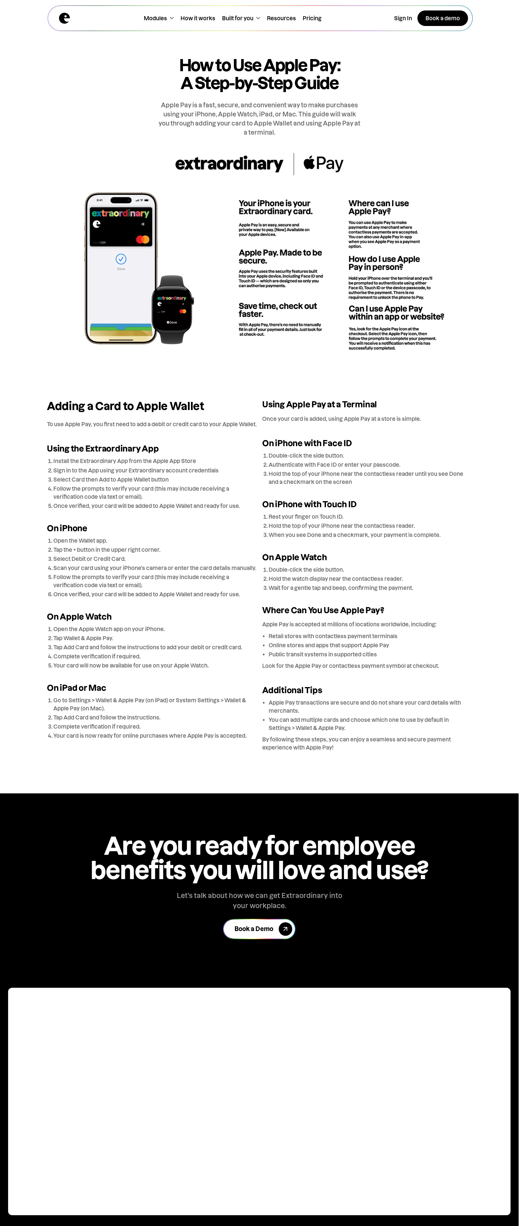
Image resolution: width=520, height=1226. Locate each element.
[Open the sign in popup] (403, 18)
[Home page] (64, 18)
